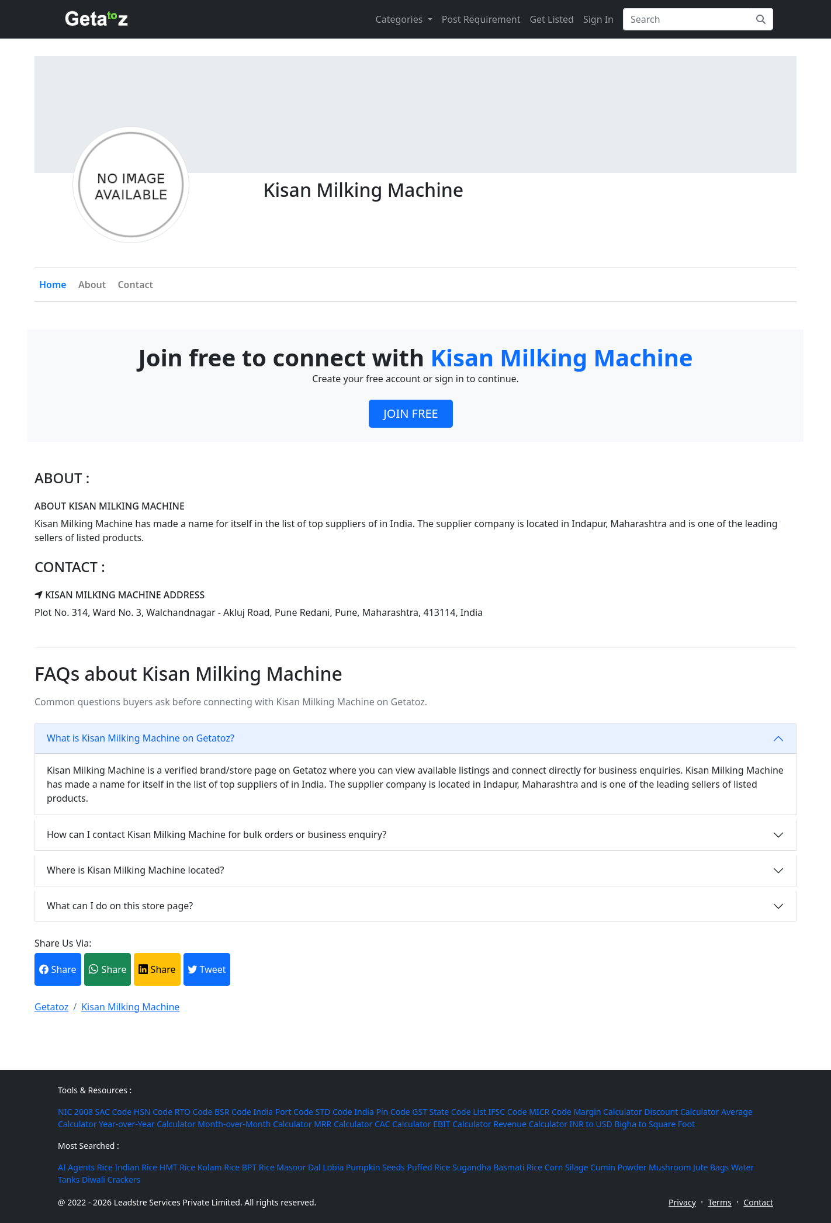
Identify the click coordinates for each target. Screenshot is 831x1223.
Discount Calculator (681, 1111)
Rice (105, 1167)
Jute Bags (711, 1167)
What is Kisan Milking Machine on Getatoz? (140, 738)
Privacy (682, 1202)
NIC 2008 (75, 1111)
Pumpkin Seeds (375, 1167)
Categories (400, 19)
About (92, 284)
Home (53, 284)
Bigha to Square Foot (654, 1124)
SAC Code (113, 1111)
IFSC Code (508, 1111)
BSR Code (232, 1111)
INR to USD (591, 1124)
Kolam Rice (219, 1167)
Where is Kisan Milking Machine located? (135, 870)
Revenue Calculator (530, 1124)
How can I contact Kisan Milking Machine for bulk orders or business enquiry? (216, 834)
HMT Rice (177, 1167)
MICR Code (550, 1111)
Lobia (333, 1167)
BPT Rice (258, 1167)
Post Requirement (481, 19)
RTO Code (194, 1111)
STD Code (334, 1111)
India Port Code (283, 1111)
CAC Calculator (403, 1124)
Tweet (207, 969)
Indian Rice (136, 1167)
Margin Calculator (607, 1111)
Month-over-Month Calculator (254, 1124)
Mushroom (670, 1167)
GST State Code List (449, 1111)
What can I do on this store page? (120, 905)
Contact (135, 284)
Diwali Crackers (111, 1179)
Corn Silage (566, 1167)
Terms (719, 1202)
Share (57, 969)
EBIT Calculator (462, 1124)
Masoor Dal (298, 1167)
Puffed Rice (428, 1167)
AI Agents (76, 1167)
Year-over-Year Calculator (147, 1124)
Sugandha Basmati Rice (497, 1167)
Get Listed (551, 19)
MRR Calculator (343, 1124)
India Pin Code (382, 1111)
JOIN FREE (410, 413)
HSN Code (153, 1111)
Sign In (598, 19)
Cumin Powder (618, 1167)
